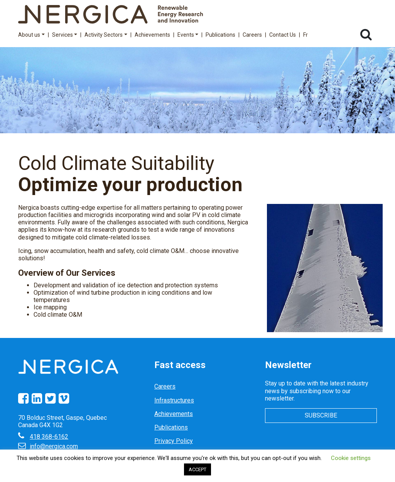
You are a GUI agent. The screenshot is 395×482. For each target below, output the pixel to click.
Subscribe (321, 415)
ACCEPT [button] (197, 469)
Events (188, 35)
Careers (252, 35)
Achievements (152, 35)
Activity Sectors (105, 35)
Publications (220, 35)
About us (31, 35)
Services (65, 35)
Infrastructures (174, 400)
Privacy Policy (173, 441)
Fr (305, 35)
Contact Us (282, 35)
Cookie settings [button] (351, 458)
